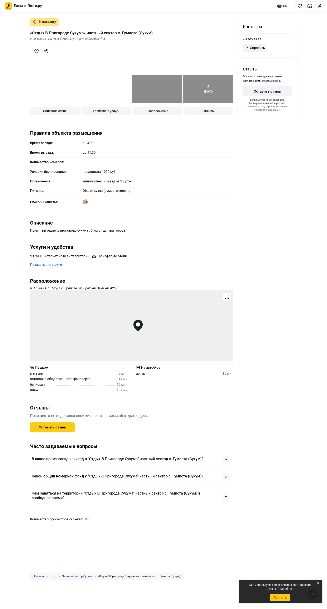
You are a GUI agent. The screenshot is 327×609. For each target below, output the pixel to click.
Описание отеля (55, 111)
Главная (39, 576)
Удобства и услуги (106, 111)
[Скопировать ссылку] (46, 51)
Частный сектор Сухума (77, 576)
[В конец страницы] (313, 594)
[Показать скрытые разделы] (54, 576)
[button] (300, 6)
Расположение (157, 111)
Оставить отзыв (52, 427)
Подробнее (284, 588)
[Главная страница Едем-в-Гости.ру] (23, 6)
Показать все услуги (46, 265)
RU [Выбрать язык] (282, 6)
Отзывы (209, 111)
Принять (280, 598)
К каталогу (43, 22)
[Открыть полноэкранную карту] (131, 325)
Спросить (254, 47)
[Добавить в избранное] (36, 51)
